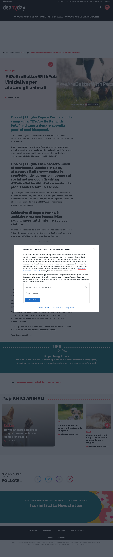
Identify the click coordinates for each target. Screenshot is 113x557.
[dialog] (56, 278)
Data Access (56, 308)
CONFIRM (35, 300)
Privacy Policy (69, 308)
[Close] (95, 249)
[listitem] (56, 287)
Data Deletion (44, 308)
